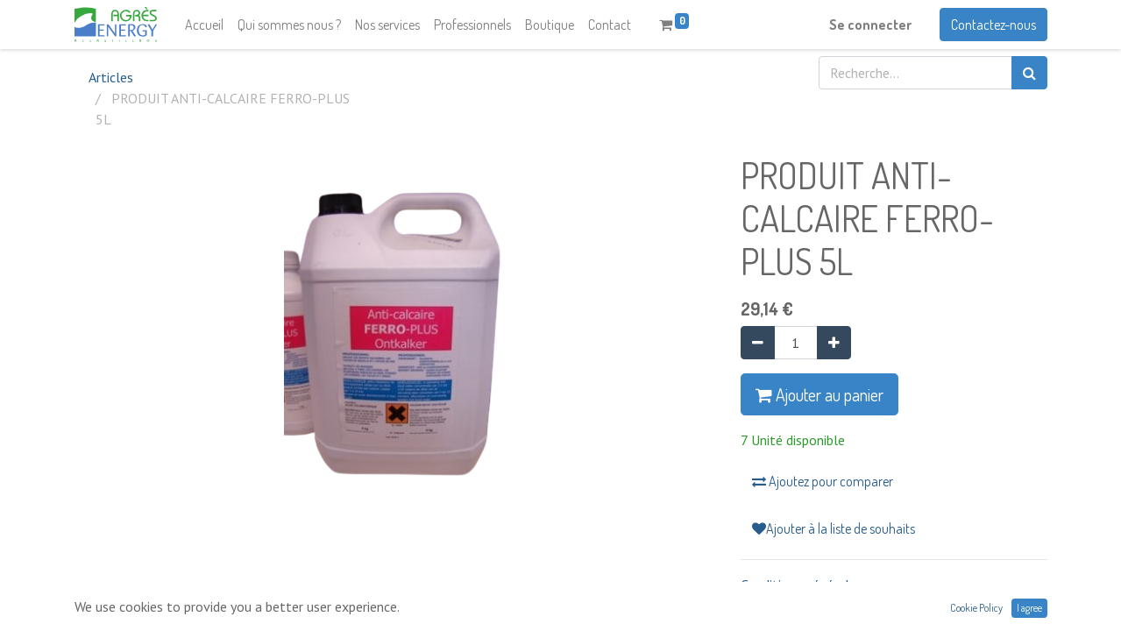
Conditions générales (801, 584)
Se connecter (870, 24)
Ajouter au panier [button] (819, 394)
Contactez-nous (993, 24)
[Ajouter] (834, 342)
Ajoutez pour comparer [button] (822, 481)
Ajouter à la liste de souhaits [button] (833, 528)
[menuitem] (204, 24)
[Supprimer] (758, 342)
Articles (111, 77)
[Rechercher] (1029, 72)
